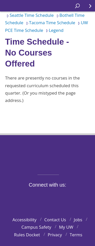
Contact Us (55, 220)
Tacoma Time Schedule (50, 22)
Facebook (21, 196)
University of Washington (47, 151)
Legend (54, 30)
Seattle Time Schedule (29, 15)
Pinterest (80, 196)
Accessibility (24, 220)
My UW (66, 227)
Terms (76, 235)
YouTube (56, 196)
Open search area (75, 8)
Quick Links (87, 7)
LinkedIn (68, 196)
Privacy (55, 235)
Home (9, 5)
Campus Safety (36, 227)
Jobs (78, 220)
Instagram (45, 196)
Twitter (33, 196)
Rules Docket (27, 235)
